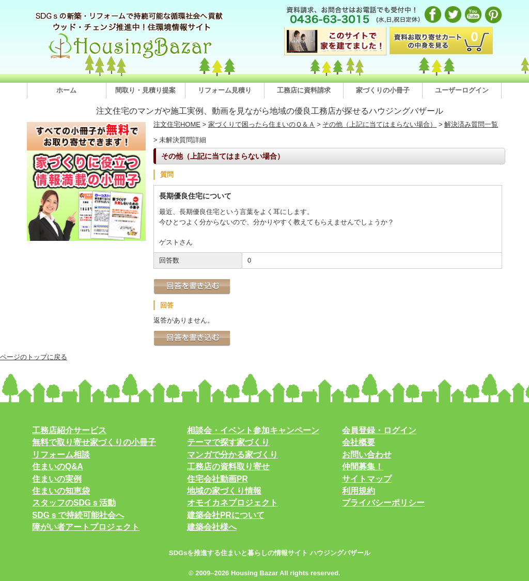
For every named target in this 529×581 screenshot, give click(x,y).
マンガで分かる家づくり (232, 454)
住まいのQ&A (57, 466)
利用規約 (358, 490)
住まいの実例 (57, 479)
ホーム (66, 90)
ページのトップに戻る (33, 357)
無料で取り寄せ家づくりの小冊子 (94, 442)
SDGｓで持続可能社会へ (78, 515)
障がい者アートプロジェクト (85, 527)
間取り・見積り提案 (145, 90)
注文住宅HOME (176, 124)
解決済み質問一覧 (471, 124)
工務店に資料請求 (304, 90)
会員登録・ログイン (379, 430)
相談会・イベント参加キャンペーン (253, 430)
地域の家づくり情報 (224, 490)
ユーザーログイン (462, 90)
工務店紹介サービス (69, 430)
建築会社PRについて (225, 515)
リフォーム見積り (225, 90)
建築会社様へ (212, 527)
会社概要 (358, 442)
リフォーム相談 (61, 454)
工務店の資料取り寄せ (228, 466)
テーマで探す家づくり (228, 442)
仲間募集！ (362, 466)
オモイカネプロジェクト (232, 502)
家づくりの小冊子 (383, 90)
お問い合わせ (367, 454)
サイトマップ (367, 479)
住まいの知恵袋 (61, 490)
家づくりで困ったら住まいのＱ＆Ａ (261, 124)
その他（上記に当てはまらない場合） (379, 124)
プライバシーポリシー (383, 502)
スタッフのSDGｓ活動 (74, 502)
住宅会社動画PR (217, 479)
